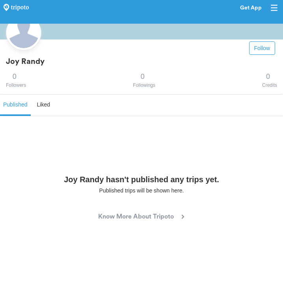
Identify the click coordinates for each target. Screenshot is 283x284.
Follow (262, 48)
